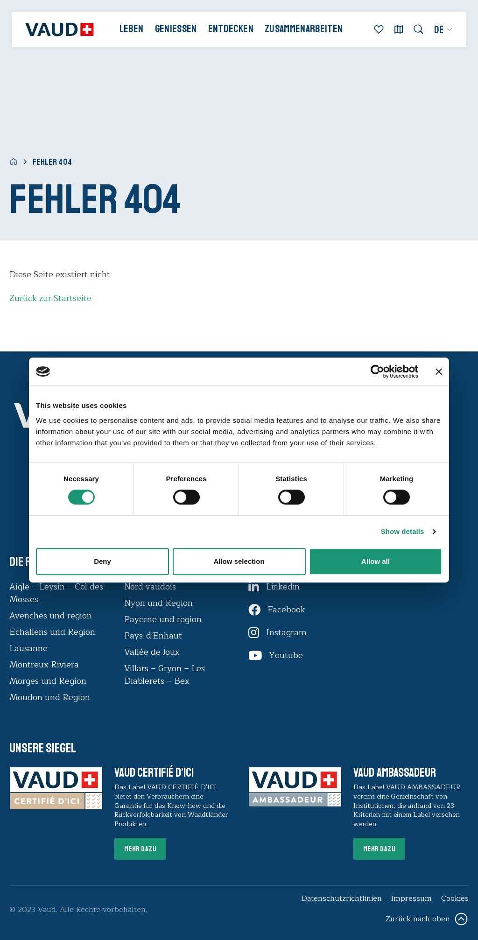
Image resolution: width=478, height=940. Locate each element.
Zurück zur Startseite (50, 298)
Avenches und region (50, 616)
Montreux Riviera (44, 665)
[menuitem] (443, 29)
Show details (402, 531)
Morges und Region (49, 681)
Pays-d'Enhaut (153, 636)
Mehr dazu (140, 849)
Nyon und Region (159, 603)
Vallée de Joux (152, 652)
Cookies (455, 898)
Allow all (375, 561)
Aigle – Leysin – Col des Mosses (56, 593)
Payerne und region (163, 619)
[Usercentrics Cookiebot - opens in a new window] (377, 372)
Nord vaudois (150, 587)
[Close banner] (439, 371)
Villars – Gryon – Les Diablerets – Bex (164, 674)
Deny (102, 561)
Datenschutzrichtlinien (342, 898)
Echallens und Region (53, 632)
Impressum (411, 898)
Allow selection (238, 561)
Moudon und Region (49, 697)
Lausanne (28, 648)
